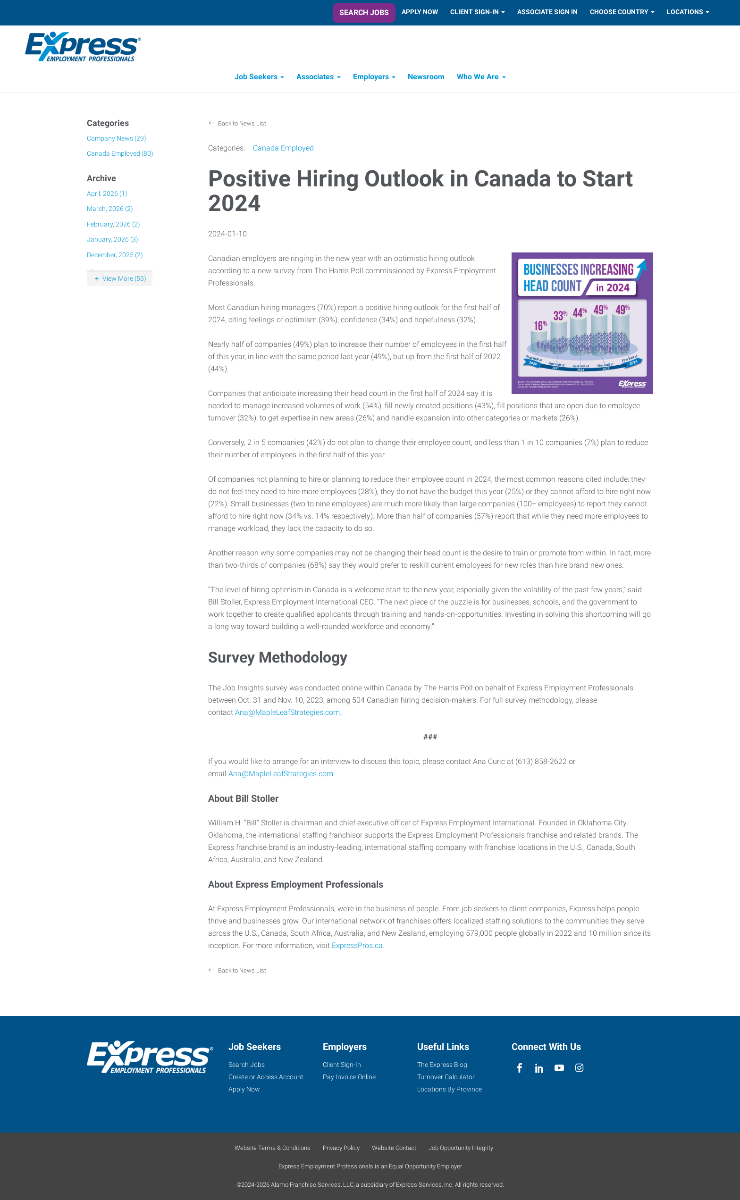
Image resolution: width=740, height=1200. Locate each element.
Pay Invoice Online (349, 1077)
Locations (685, 12)
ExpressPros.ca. (358, 947)
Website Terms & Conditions (273, 1147)
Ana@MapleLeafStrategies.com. (288, 714)
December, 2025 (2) (115, 256)
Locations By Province (449, 1089)
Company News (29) (116, 140)
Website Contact (394, 1147)
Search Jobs (364, 12)
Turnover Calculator (446, 1077)
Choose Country (619, 12)
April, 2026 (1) (107, 195)
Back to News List (241, 125)
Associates (315, 79)
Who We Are (478, 79)
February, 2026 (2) (113, 226)
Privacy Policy (341, 1147)
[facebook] (519, 1068)
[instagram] (579, 1068)
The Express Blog (442, 1064)
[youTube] (559, 1068)
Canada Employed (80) (120, 155)
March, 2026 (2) (110, 211)
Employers (371, 79)
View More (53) (124, 281)
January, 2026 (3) (112, 241)
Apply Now (420, 12)
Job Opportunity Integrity (461, 1147)
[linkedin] (539, 1068)
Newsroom (426, 79)
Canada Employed (283, 150)
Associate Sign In (547, 12)
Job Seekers (256, 79)
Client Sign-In (474, 12)
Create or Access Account (265, 1077)
